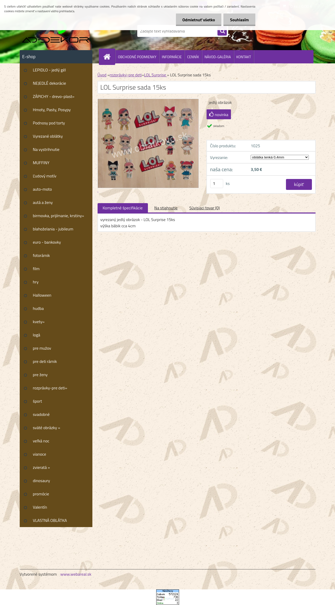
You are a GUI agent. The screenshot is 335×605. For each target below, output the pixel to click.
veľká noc (41, 441)
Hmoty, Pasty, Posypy (52, 110)
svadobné (41, 414)
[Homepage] (109, 56)
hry (36, 282)
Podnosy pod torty (49, 123)
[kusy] (216, 183)
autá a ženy (43, 202)
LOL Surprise (155, 75)
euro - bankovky (47, 242)
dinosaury (41, 480)
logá (36, 335)
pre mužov (42, 348)
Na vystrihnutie (46, 149)
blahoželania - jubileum (53, 229)
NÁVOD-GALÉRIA (217, 56)
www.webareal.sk (75, 574)
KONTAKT (243, 56)
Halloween (42, 295)
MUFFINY (41, 162)
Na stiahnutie (166, 208)
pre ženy (40, 374)
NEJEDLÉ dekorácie (49, 83)
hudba (38, 308)
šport (37, 401)
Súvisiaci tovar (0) (204, 208)
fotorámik (41, 255)
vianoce (39, 454)
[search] (222, 31)
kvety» (39, 321)
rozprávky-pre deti (126, 75)
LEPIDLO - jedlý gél (49, 70)
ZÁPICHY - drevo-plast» (53, 96)
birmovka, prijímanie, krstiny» (58, 215)
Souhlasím (239, 20)
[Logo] (55, 31)
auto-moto (42, 189)
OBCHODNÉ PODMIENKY (137, 56)
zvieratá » (41, 467)
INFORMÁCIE (172, 56)
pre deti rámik (45, 361)
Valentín (40, 507)
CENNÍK (193, 56)
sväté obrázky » (46, 427)
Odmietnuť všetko (198, 20)
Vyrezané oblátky (48, 136)
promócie (41, 494)
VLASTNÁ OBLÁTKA (50, 520)
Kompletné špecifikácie (123, 208)
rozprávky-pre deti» (50, 388)
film (36, 268)
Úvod (102, 75)
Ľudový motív (45, 176)
